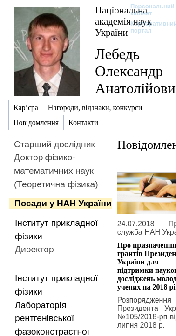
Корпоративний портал (147, 27)
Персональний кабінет (147, 10)
